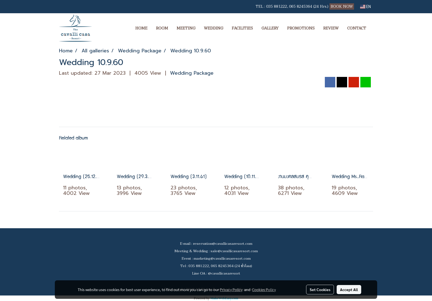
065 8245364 (300, 6)
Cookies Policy (264, 289)
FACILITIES (242, 28)
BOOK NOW (342, 6)
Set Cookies (320, 289)
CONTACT (356, 28)
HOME (141, 28)
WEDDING (213, 28)
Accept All (349, 289)
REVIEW (331, 28)
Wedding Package (192, 73)
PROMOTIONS (301, 28)
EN (365, 6)
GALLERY (270, 28)
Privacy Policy (231, 289)
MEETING (186, 28)
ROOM (162, 28)
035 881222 (276, 6)
